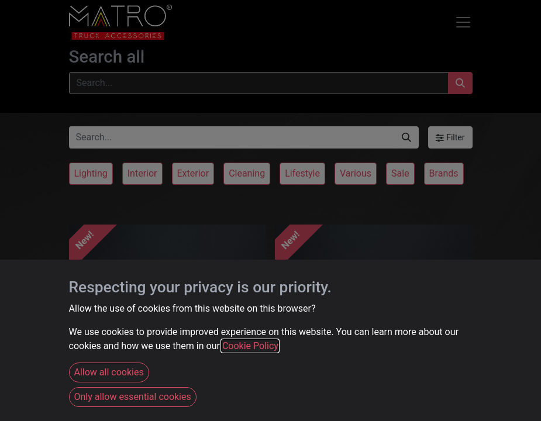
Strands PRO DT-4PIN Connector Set (144, 366)
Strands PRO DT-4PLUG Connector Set (354, 366)
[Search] (460, 83)
